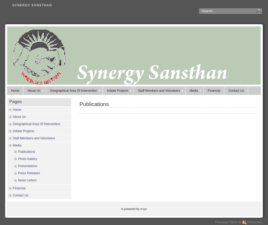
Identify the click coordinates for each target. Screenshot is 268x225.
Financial (214, 91)
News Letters (27, 180)
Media (196, 91)
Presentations (28, 166)
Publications (94, 104)
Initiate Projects (119, 91)
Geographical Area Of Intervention (75, 91)
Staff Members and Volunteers (161, 91)
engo (143, 208)
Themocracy (252, 222)
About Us (36, 91)
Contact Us (236, 91)
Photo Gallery (27, 159)
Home (15, 91)
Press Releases (29, 173)
